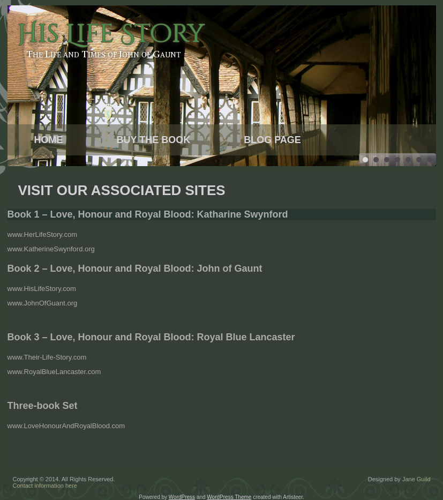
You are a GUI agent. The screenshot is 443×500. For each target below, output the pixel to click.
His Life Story (111, 34)
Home (48, 140)
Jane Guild (416, 479)
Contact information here (45, 485)
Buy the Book (154, 140)
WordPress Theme (229, 497)
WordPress (182, 497)
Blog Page (272, 140)
